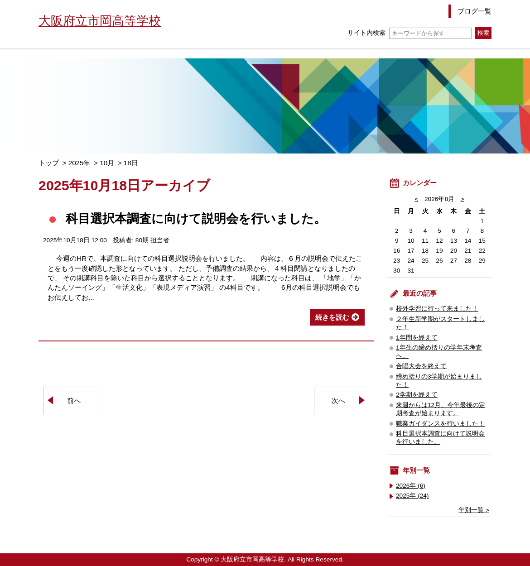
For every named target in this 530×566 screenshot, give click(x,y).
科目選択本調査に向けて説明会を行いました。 (196, 218)
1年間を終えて (417, 337)
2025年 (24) (412, 495)
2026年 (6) (410, 485)
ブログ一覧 (474, 11)
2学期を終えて (417, 394)
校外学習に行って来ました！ (437, 308)
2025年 (79, 163)
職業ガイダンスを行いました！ (440, 423)
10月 (107, 163)
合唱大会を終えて (421, 366)
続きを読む (332, 317)
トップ (49, 163)
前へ (74, 400)
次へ (338, 400)
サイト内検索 (409, 32)
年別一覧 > (473, 510)
